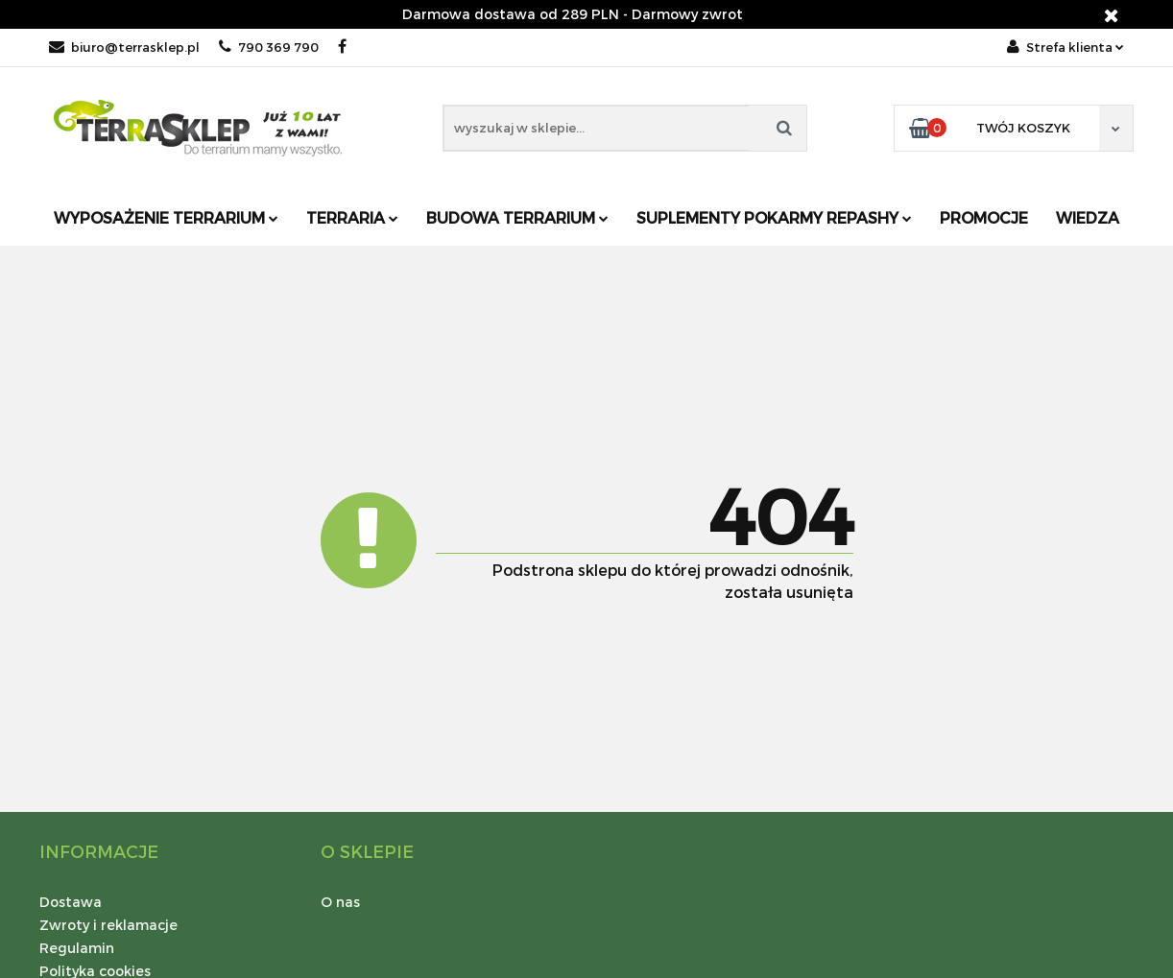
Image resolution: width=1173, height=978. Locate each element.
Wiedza (1087, 217)
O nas (340, 902)
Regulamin (76, 948)
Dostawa (70, 902)
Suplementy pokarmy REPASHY (774, 217)
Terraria (352, 217)
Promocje (984, 217)
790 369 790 (269, 47)
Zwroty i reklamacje (108, 925)
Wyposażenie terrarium (166, 217)
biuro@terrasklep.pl (124, 47)
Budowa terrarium (517, 217)
